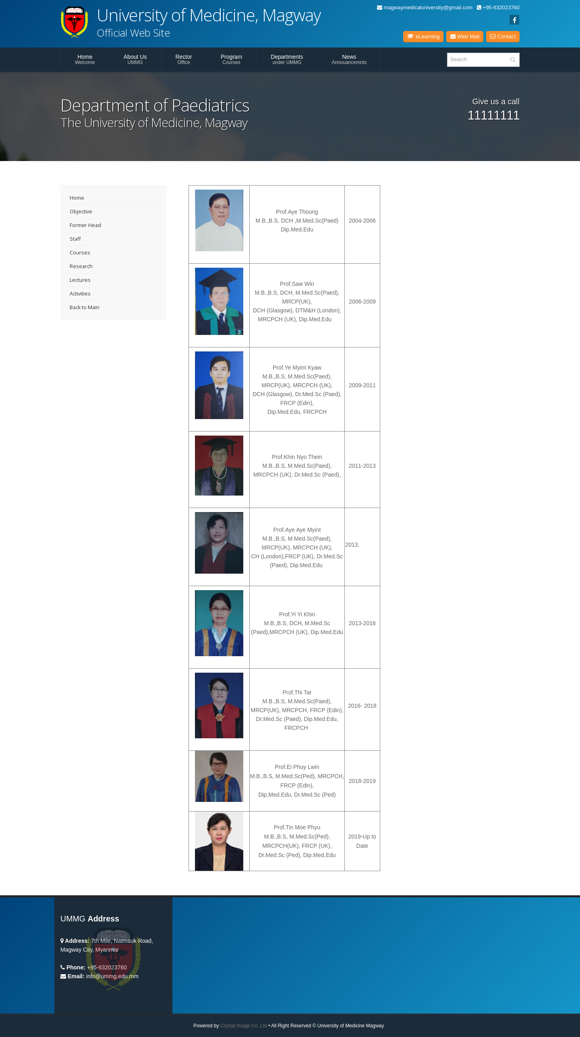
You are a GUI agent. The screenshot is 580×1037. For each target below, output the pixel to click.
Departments (287, 59)
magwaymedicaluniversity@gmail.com (424, 7)
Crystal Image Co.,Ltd (243, 1026)
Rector (183, 59)
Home (85, 59)
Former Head (85, 225)
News (349, 59)
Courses (80, 252)
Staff (75, 238)
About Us (135, 59)
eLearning (423, 36)
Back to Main (84, 307)
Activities (80, 293)
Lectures (80, 280)
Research (81, 266)
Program (231, 59)
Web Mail (464, 36)
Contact (503, 36)
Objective (81, 211)
